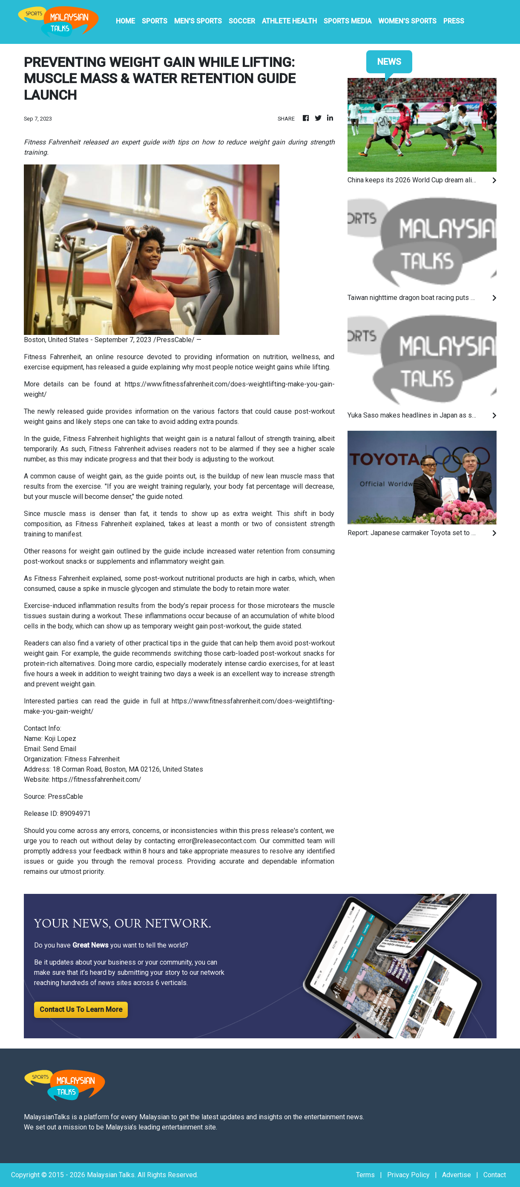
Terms (365, 1175)
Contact (494, 1175)
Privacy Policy (408, 1175)
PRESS (453, 21)
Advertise (456, 1175)
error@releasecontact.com (217, 841)
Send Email (59, 749)
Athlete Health (289, 21)
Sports (154, 21)
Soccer (242, 21)
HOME (125, 21)
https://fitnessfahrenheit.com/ (96, 779)
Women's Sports (407, 21)
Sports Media (347, 21)
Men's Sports (198, 21)
